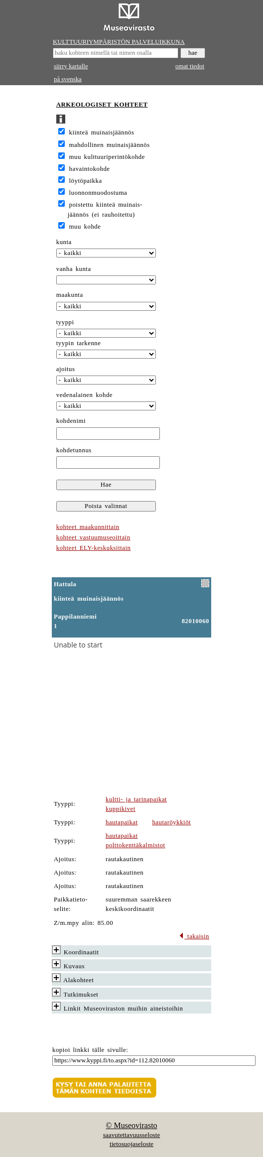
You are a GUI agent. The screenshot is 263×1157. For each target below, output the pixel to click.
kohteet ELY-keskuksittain (93, 547)
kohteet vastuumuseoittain (93, 537)
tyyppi (65, 322)
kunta (64, 242)
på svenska (68, 79)
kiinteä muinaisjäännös (101, 132)
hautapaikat (122, 822)
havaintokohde (89, 168)
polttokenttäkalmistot (135, 845)
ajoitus (65, 369)
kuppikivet (120, 808)
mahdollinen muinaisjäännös (109, 144)
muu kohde (85, 226)
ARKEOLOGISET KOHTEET (102, 104)
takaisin (194, 936)
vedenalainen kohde (84, 394)
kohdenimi (71, 420)
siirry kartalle (71, 66)
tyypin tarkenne (78, 343)
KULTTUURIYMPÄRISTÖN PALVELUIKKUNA (119, 41)
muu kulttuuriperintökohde (107, 156)
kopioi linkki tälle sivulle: (90, 1049)
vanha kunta (73, 268)
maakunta (69, 294)
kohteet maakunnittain (88, 526)
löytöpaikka (85, 180)
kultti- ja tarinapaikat (136, 799)
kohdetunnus (74, 450)
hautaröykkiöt (171, 822)
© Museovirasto (131, 1125)
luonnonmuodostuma (98, 192)
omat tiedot (189, 66)
